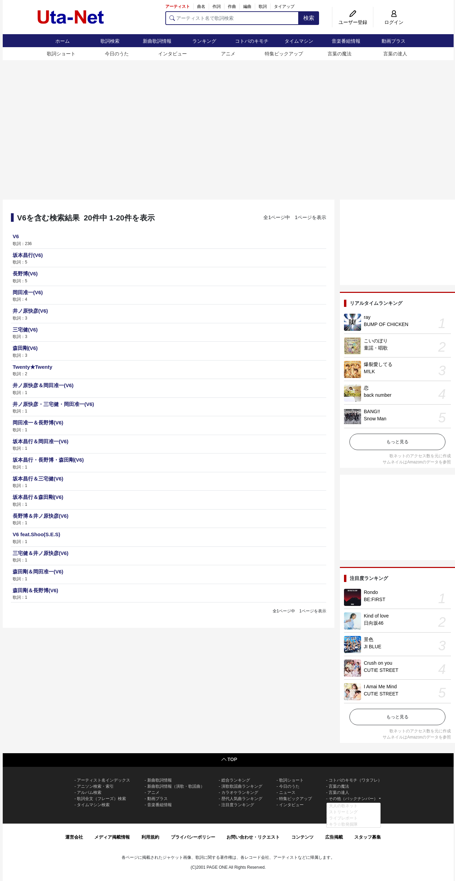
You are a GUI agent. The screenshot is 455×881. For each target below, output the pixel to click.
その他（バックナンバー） (353, 798)
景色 (368, 639)
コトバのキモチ (251, 41)
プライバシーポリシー (193, 837)
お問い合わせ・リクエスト (253, 837)
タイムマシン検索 (93, 804)
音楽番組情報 (346, 41)
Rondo (371, 592)
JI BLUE (372, 646)
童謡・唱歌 (376, 348)
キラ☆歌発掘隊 (343, 824)
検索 (308, 18)
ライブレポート (343, 818)
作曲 (232, 6)
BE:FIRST (374, 599)
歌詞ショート (61, 53)
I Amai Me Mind (380, 686)
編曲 (247, 6)
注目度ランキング (237, 804)
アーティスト (177, 6)
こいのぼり (376, 340)
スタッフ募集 (367, 837)
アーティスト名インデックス (103, 780)
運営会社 (74, 837)
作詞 (216, 6)
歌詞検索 (110, 41)
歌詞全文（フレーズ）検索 (101, 798)
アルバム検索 (89, 792)
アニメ (228, 53)
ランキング (204, 41)
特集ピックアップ (284, 53)
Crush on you (378, 663)
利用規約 (150, 837)
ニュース (287, 792)
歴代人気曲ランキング (241, 798)
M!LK (369, 371)
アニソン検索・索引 (95, 786)
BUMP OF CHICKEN (386, 324)
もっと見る (397, 441)
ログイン (393, 22)
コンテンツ (302, 837)
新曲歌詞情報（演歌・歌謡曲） (176, 786)
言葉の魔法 (339, 53)
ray (367, 317)
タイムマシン (299, 41)
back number (377, 395)
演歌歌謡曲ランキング (241, 786)
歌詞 (263, 6)
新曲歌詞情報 (157, 41)
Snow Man (375, 418)
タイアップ (284, 6)
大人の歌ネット (343, 805)
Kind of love (376, 616)
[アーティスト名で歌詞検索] (232, 18)
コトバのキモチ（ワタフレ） (355, 780)
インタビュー (172, 53)
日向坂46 (374, 623)
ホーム (62, 41)
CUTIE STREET (381, 670)
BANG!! (372, 411)
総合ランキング (235, 780)
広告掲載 (334, 837)
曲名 (201, 6)
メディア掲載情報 (112, 837)
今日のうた (117, 53)
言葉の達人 (395, 53)
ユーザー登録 (353, 22)
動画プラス (393, 41)
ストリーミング (343, 812)
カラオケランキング (239, 792)
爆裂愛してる (378, 364)
